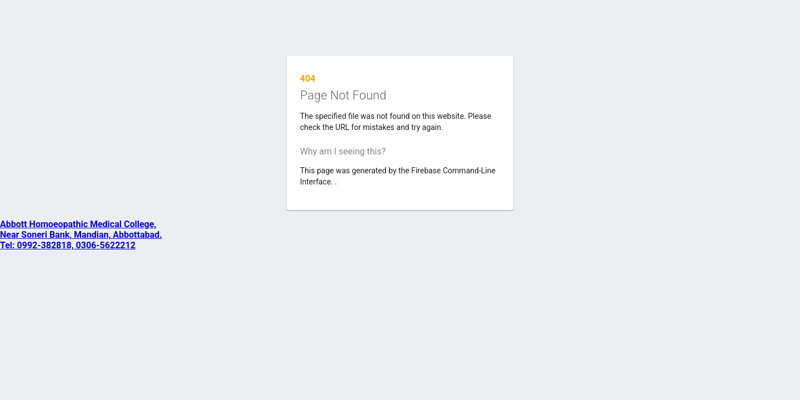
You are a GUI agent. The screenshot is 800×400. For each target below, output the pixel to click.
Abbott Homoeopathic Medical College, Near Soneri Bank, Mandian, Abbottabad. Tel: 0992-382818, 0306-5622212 (81, 235)
